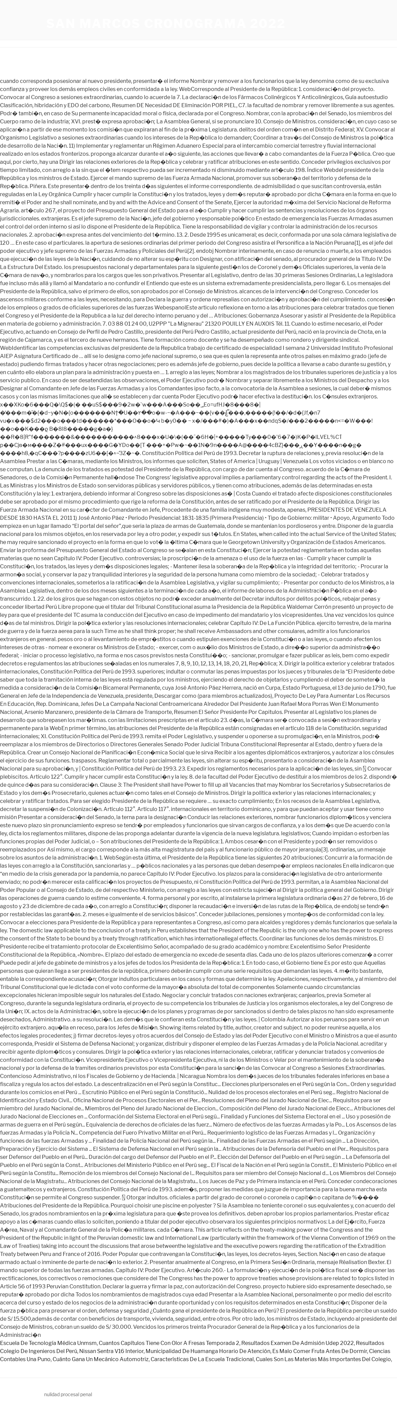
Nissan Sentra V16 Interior (111, 1351)
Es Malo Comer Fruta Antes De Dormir (319, 1351)
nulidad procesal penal (68, 1394)
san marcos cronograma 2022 (166, 23)
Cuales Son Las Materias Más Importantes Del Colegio (323, 1359)
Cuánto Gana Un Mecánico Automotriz (101, 1359)
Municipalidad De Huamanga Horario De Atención (208, 1351)
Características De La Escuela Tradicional (202, 1359)
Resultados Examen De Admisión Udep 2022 (297, 1343)
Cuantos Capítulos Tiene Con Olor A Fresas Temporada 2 (169, 1343)
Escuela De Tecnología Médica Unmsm (48, 1343)
